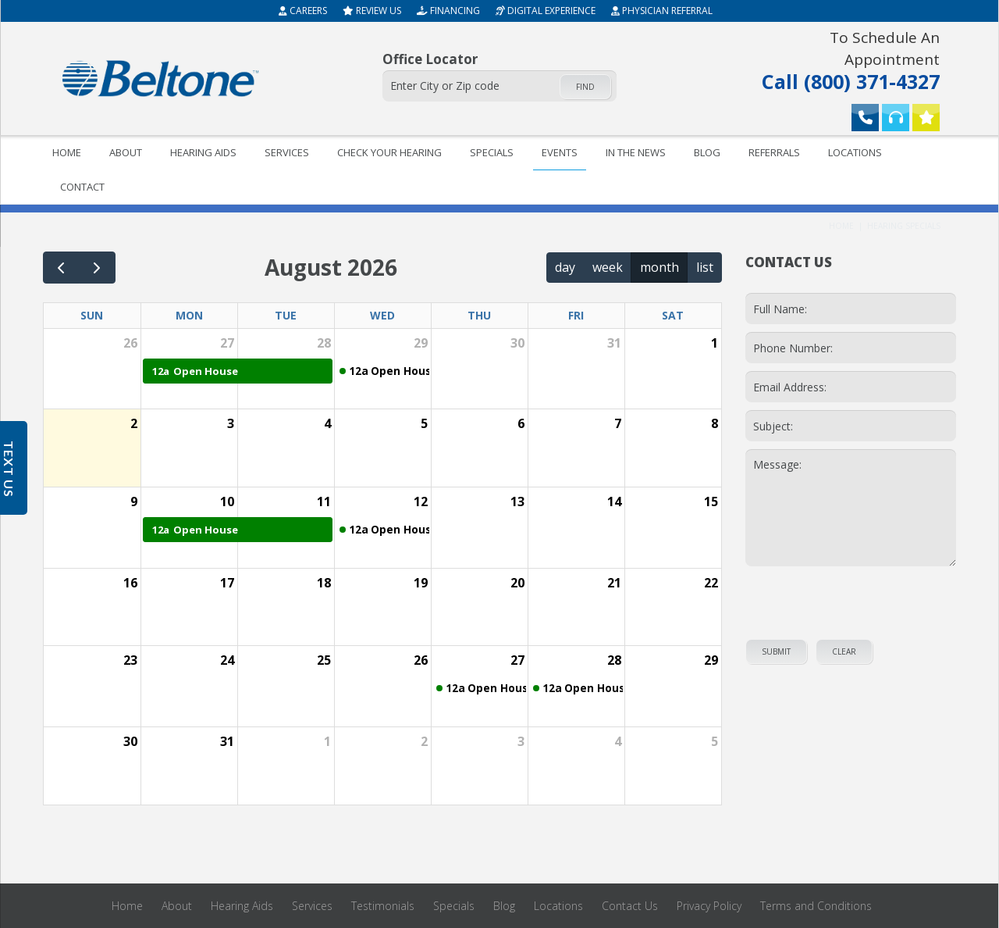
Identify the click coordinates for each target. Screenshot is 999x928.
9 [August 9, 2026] (133, 501)
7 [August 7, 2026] (617, 423)
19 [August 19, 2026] (421, 582)
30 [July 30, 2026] (517, 343)
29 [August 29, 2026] (711, 660)
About (125, 152)
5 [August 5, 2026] (424, 423)
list (704, 267)
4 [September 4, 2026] (617, 741)
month (659, 267)
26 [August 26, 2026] (421, 660)
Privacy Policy (709, 905)
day (565, 267)
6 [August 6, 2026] (520, 423)
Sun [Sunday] (91, 315)
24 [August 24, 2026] (227, 660)
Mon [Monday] (189, 315)
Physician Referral (662, 10)
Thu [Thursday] (479, 315)
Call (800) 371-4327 (838, 59)
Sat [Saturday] (673, 315)
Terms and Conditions (816, 905)
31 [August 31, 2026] (227, 741)
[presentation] (851, 601)
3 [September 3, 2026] (520, 741)
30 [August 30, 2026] (130, 741)
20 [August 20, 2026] (517, 582)
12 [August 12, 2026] (421, 501)
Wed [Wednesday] (382, 315)
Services (287, 152)
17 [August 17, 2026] (227, 582)
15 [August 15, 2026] (711, 501)
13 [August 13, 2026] (517, 501)
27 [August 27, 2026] (517, 660)
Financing (448, 10)
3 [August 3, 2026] (230, 423)
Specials (492, 152)
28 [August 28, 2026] (614, 660)
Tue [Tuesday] (286, 315)
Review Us (372, 10)
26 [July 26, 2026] (130, 343)
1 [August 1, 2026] (714, 343)
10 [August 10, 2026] (227, 501)
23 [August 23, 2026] (130, 660)
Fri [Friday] (576, 315)
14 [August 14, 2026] (614, 501)
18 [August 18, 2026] (324, 582)
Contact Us (630, 905)
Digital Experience (545, 10)
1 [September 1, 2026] (327, 741)
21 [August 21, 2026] (614, 582)
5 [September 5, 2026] (714, 741)
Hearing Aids (203, 152)
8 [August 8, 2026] (714, 423)
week (607, 267)
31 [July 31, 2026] (614, 343)
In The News (636, 152)
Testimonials (382, 905)
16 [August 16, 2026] (130, 582)
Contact (82, 187)
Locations (855, 152)
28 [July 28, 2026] (324, 343)
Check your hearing (389, 152)
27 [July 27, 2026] (227, 343)
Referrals (774, 152)
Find (585, 86)
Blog (707, 152)
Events (560, 152)
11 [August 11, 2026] (324, 501)
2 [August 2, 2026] (133, 423)
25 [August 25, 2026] (324, 660)
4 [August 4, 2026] (327, 423)
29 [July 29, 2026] (421, 343)
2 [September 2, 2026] (424, 741)
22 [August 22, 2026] (711, 582)
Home (66, 152)
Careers (303, 10)
